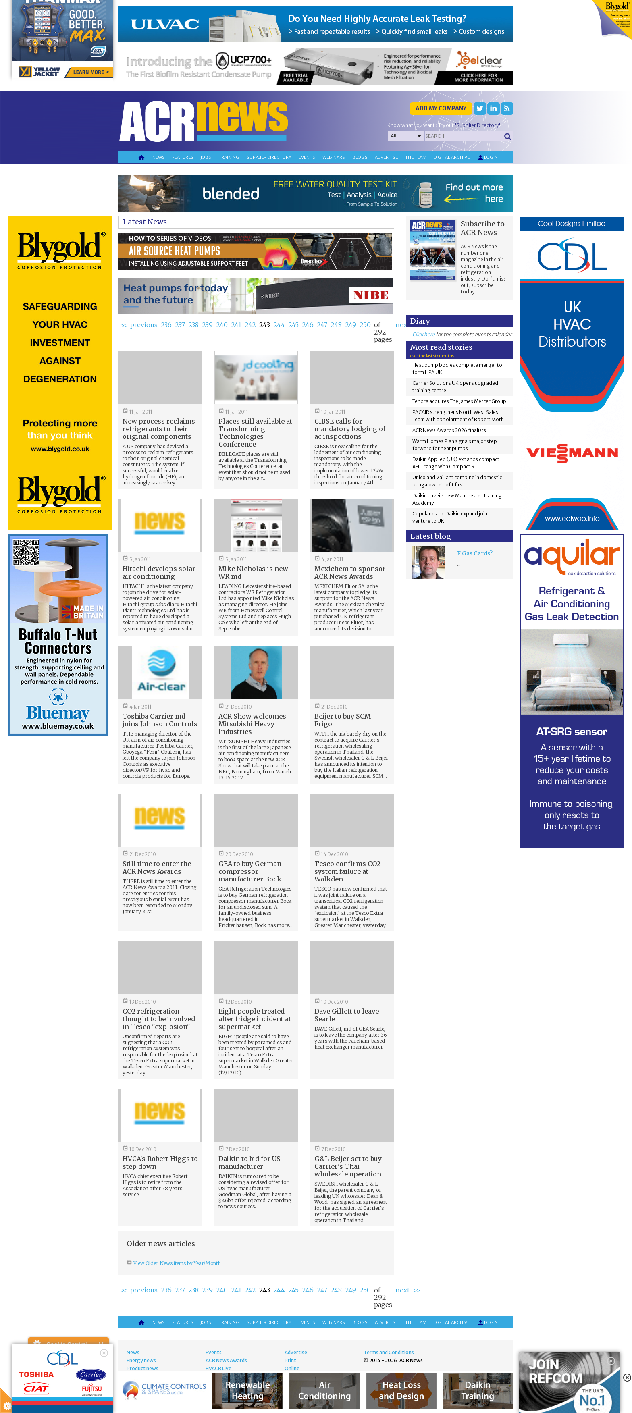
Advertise (386, 157)
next (402, 325)
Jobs (206, 157)
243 (264, 325)
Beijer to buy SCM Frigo (342, 720)
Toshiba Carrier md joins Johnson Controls (160, 720)
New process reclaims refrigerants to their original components (159, 429)
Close (101, 1344)
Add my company (441, 108)
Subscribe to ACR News (483, 228)
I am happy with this (68, 1382)
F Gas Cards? (475, 553)
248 (336, 325)
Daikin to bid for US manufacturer (249, 1162)
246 (308, 325)
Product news (142, 1368)
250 (365, 325)
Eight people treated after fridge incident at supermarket (254, 1019)
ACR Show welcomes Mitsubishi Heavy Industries (252, 724)
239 (207, 325)
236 (166, 325)
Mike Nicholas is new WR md (253, 572)
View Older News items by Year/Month (176, 1263)
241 (236, 325)
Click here (423, 334)
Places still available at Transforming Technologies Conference (255, 432)
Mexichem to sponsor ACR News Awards (350, 572)
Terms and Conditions (389, 1352)
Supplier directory (269, 157)
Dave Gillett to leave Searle (346, 1015)
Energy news (141, 1360)
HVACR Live (218, 1368)
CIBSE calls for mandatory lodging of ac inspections (349, 429)
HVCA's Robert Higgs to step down (160, 1162)
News (158, 157)
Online (292, 1368)
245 (293, 325)
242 (250, 325)
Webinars (333, 157)
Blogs (360, 157)
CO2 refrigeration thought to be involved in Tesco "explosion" (159, 1019)
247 (322, 325)
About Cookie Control (37, 1344)
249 (350, 325)
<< (123, 325)
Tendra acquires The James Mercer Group (459, 401)
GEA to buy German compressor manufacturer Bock (249, 871)
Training (228, 157)
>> (416, 1290)
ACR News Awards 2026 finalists (449, 430)
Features (182, 157)
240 (222, 325)
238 (193, 325)
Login (487, 157)
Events (307, 157)
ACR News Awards (226, 1360)
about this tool (91, 1393)
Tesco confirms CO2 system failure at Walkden (347, 871)
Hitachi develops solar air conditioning (159, 572)
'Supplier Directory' (478, 125)
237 (180, 325)
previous (144, 325)
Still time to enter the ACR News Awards (157, 867)
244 (279, 325)
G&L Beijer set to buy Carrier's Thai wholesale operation (348, 1166)
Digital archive (452, 157)
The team (415, 157)
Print (290, 1360)
